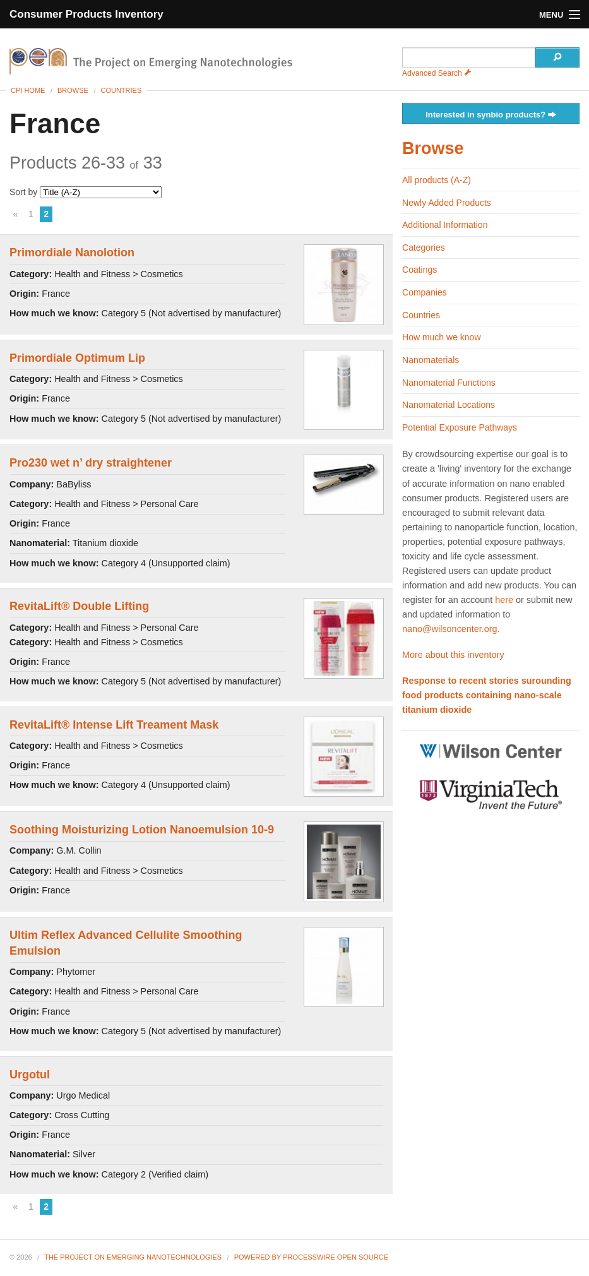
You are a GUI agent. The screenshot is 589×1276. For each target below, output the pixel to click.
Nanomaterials (430, 360)
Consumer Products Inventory (86, 14)
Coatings (419, 270)
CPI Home (28, 90)
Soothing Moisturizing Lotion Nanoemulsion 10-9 (141, 829)
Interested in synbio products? (490, 115)
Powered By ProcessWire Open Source (311, 1257)
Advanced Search (437, 73)
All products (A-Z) (436, 180)
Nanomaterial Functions (449, 383)
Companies (424, 292)
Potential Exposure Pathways (459, 427)
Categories (423, 247)
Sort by (85, 192)
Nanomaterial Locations (448, 405)
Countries (120, 90)
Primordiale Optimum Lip (77, 358)
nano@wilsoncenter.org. (451, 629)
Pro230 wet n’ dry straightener (90, 462)
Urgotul (29, 1074)
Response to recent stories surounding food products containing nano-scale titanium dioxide (486, 695)
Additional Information (444, 225)
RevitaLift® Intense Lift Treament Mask (113, 724)
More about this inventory (453, 655)
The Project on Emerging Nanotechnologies (133, 1257)
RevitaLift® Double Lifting (79, 606)
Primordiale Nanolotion (71, 252)
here (504, 600)
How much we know (441, 337)
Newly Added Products (446, 203)
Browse (72, 90)
